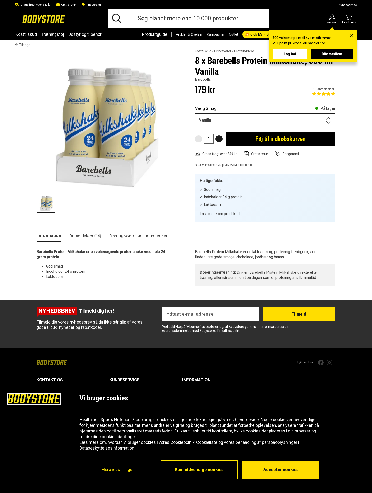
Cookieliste (206, 442)
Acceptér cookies (281, 469)
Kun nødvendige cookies (199, 469)
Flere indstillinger (118, 469)
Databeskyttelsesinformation (106, 448)
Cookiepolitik (182, 442)
